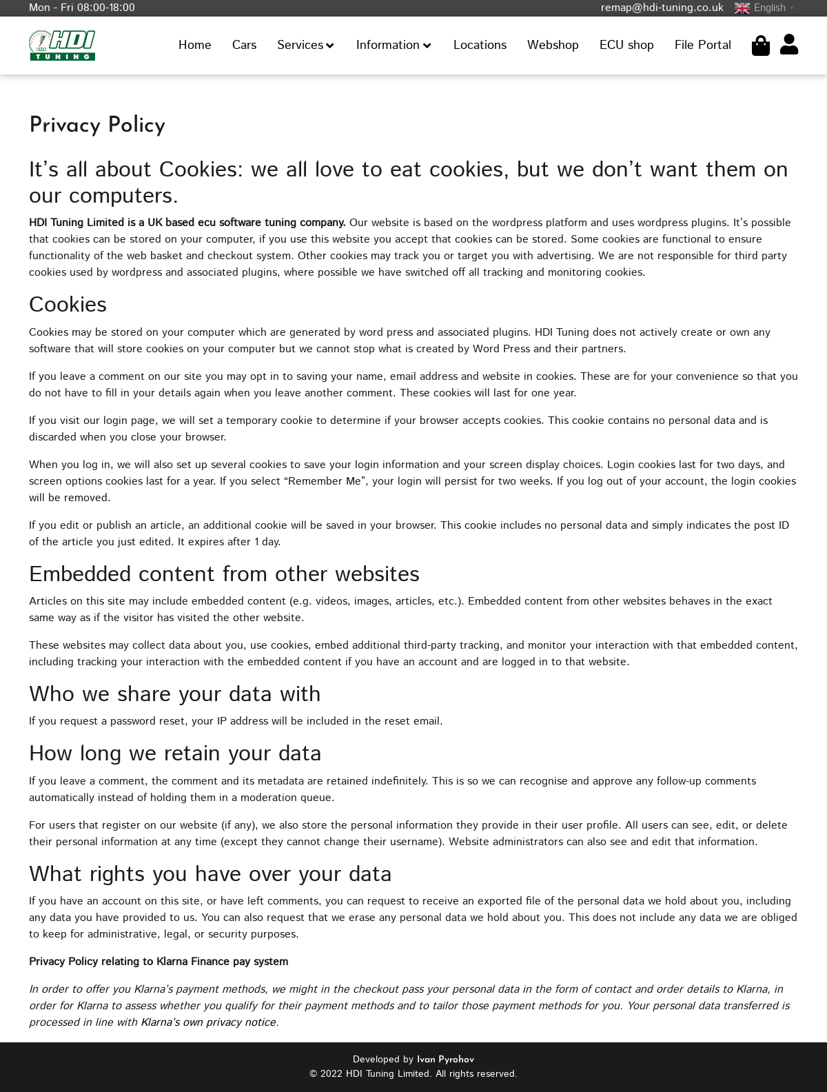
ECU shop (627, 45)
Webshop (553, 45)
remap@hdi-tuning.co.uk (662, 8)
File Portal (703, 45)
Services (300, 45)
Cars (244, 45)
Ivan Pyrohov (445, 1060)
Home (195, 45)
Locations (480, 45)
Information (388, 45)
